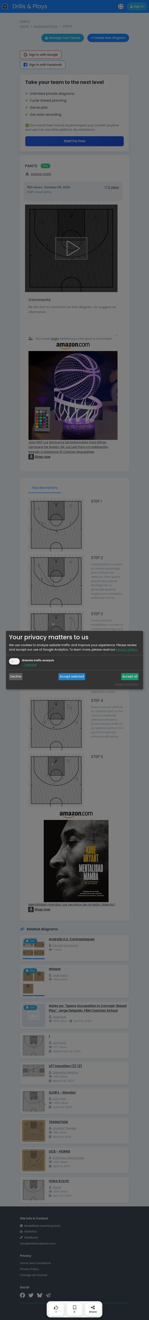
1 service (29, 665)
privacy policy (126, 650)
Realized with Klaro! (126, 684)
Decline (15, 676)
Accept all (129, 676)
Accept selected (72, 676)
